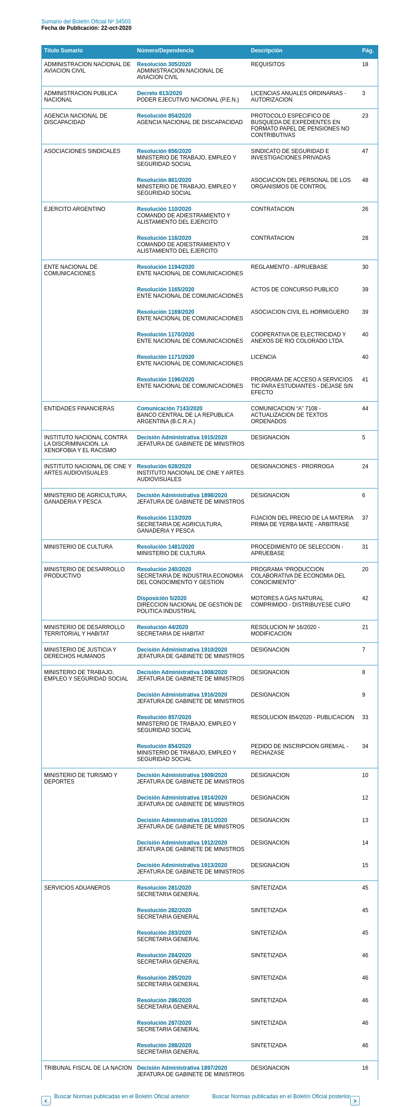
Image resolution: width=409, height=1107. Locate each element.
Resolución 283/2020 (164, 933)
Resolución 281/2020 (164, 888)
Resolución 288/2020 (164, 1045)
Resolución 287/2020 (164, 1023)
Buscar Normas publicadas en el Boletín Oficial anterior (121, 1096)
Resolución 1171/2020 (165, 357)
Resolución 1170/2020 (165, 334)
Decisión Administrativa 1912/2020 (182, 843)
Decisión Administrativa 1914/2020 (182, 798)
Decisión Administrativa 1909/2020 (182, 775)
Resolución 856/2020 (164, 151)
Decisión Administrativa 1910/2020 (182, 650)
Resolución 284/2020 (164, 955)
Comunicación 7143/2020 (170, 408)
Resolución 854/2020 (164, 116)
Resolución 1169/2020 (165, 312)
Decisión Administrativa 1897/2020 (182, 1068)
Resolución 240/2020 (164, 569)
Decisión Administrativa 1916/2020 (182, 695)
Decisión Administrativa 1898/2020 (182, 495)
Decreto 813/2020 (159, 93)
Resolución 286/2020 (164, 1000)
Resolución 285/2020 (164, 978)
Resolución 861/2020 (164, 180)
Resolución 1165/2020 (165, 289)
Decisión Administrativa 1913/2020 (182, 865)
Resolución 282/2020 (164, 910)
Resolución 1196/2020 (165, 379)
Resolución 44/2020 (162, 627)
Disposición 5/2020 (162, 598)
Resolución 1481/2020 (165, 547)
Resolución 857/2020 (164, 717)
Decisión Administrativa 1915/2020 (182, 437)
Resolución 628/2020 (164, 466)
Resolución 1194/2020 (165, 267)
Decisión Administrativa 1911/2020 (182, 820)
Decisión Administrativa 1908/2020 (182, 672)
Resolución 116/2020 (164, 238)
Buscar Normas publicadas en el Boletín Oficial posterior (281, 1096)
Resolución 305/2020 (164, 64)
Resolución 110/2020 (164, 209)
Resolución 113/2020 (164, 518)
